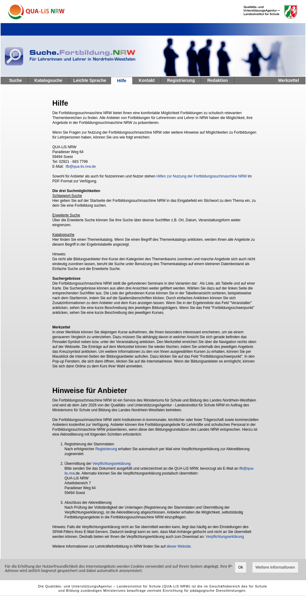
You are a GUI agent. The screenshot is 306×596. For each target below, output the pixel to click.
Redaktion (217, 80)
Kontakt (147, 80)
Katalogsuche (48, 80)
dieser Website (179, 546)
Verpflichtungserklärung (111, 463)
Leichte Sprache (89, 80)
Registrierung (181, 80)
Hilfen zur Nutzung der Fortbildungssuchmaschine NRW (201, 176)
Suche (15, 80)
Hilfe (121, 80)
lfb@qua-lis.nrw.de (81, 166)
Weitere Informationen (275, 567)
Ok (240, 567)
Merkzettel (288, 80)
